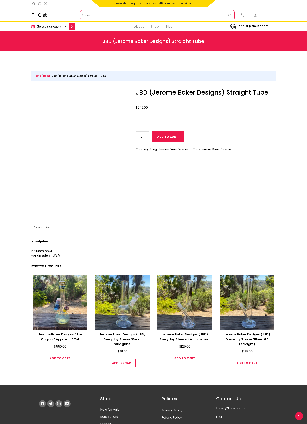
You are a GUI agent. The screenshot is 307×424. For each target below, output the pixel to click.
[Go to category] (72, 26)
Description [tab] (42, 195)
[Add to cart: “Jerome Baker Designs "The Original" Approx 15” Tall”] (60, 325)
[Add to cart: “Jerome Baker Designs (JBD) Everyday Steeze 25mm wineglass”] (122, 330)
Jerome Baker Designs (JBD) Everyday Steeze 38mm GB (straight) (247, 307)
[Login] (258, 15)
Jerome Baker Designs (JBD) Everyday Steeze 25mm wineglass (122, 307)
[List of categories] (51, 26)
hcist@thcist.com (231, 376)
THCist (39, 15)
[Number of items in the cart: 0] (242, 15)
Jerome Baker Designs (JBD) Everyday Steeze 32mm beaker (184, 304)
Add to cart (167, 137)
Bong (46, 76)
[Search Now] (230, 15)
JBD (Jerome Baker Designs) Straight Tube (202, 92)
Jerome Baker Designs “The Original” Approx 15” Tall (60, 304)
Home (37, 76)
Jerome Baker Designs (173, 149)
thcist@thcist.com (254, 26)
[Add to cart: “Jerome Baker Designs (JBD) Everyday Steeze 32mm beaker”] (185, 325)
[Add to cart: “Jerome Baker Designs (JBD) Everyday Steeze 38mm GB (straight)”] (247, 330)
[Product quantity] (143, 136)
